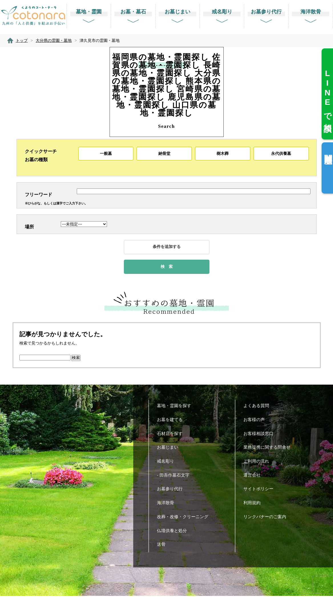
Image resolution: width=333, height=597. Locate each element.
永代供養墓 (281, 153)
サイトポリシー (260, 490)
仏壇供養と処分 (174, 531)
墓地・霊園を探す (176, 407)
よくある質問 (258, 407)
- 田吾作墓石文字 (175, 476)
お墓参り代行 (172, 490)
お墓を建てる (172, 420)
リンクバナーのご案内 (266, 517)
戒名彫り (167, 462)
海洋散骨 (167, 504)
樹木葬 (223, 153)
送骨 (163, 545)
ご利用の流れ (258, 462)
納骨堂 (164, 153)
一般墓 (106, 153)
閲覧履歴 (328, 149)
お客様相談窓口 (260, 434)
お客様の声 (256, 420)
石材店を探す (172, 434)
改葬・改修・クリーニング (185, 517)
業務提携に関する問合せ (269, 448)
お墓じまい (170, 448)
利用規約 (254, 504)
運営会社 (254, 476)
